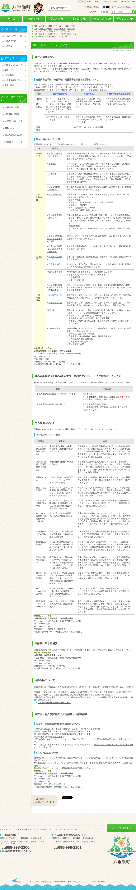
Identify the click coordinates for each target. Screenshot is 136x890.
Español (123, 1)
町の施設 (8, 46)
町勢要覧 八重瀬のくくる (15, 114)
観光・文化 (79, 19)
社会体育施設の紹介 (13, 80)
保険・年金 (72, 34)
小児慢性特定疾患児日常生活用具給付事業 (54, 238)
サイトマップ (7, 829)
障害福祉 (71, 29)
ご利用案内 (87, 7)
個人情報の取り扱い (44, 829)
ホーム (11, 19)
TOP (36, 26)
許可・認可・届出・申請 (64, 26)
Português (132, 1)
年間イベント (10, 70)
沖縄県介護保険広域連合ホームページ (54, 703)
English (89, 1)
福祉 (69, 31)
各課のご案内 (10, 41)
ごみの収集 (9, 75)
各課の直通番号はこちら (16, 851)
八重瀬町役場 (50, 36)
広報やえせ (10, 128)
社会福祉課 (62, 36)
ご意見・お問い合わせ (67, 829)
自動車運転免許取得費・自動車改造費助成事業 (54, 287)
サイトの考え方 (24, 829)
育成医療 (52, 174)
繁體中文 (106, 1)
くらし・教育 (57, 19)
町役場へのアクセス (13, 36)
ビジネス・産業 (125, 19)
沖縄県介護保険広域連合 (110, 697)
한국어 (115, 1)
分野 (50, 29)
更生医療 (52, 164)
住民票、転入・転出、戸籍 (15, 121)
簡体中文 (98, 1)
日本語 (81, 1)
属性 (50, 26)
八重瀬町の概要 (12, 107)
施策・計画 (9, 85)
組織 (41, 36)
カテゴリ (43, 26)
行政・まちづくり (102, 19)
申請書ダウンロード (13, 65)
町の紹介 (34, 19)
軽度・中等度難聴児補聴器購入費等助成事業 (54, 249)
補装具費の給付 (55, 195)
